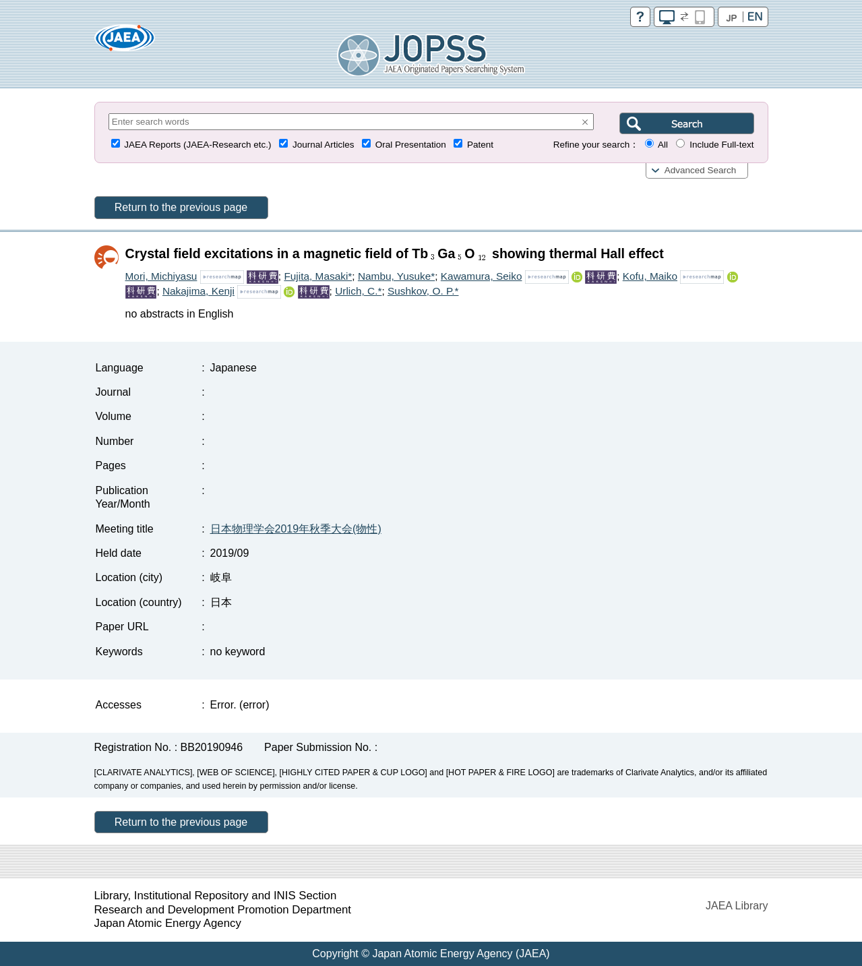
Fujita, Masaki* (318, 276)
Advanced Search (701, 170)
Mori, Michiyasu (161, 276)
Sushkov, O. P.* (423, 291)
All (663, 145)
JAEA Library (737, 905)
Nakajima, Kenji (198, 291)
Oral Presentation (410, 145)
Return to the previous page (181, 207)
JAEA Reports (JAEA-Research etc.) (197, 145)
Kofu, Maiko (650, 276)
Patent (480, 145)
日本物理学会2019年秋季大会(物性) (295, 529)
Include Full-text (721, 145)
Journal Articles (324, 145)
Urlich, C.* (358, 291)
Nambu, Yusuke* (396, 276)
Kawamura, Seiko (481, 276)
